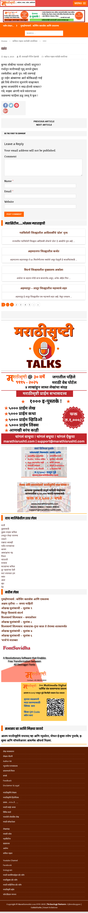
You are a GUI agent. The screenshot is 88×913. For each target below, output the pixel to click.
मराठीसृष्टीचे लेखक (9, 792)
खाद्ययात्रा (6, 843)
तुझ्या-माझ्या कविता (9, 532)
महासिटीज (7, 839)
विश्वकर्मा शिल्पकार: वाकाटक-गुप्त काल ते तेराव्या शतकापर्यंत (34, 626)
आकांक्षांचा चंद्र (7, 552)
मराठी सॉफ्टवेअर (9, 822)
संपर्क (5, 776)
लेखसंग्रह (6, 829)
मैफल (3, 556)
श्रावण (3, 549)
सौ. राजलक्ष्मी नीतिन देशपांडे (29, 57)
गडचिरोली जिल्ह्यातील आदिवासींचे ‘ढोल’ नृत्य (44, 232)
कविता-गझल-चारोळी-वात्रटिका (56, 57)
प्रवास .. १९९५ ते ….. (10, 802)
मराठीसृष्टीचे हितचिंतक (11, 797)
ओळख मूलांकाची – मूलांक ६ (16, 635)
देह (2, 586)
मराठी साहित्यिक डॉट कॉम (12, 885)
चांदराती (4, 559)
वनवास (4, 562)
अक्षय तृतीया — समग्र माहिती (17, 603)
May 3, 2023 (9, 57)
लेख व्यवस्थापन (8, 751)
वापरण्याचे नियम (9, 771)
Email (8, 191)
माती (3, 525)
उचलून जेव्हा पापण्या (9, 535)
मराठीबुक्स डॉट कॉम (10, 880)
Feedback (7, 780)
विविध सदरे (7, 812)
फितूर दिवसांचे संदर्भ (12, 612)
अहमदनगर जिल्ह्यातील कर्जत (43, 251)
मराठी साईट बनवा (9, 807)
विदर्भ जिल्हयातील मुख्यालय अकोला (43, 269)
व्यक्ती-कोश (7, 834)
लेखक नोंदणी (8, 756)
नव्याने (3, 539)
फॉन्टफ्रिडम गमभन (9, 894)
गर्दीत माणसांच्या (7, 545)
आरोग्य (5, 848)
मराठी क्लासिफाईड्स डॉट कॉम (13, 875)
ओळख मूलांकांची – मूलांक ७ (16, 631)
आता (3, 580)
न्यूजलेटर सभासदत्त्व (10, 766)
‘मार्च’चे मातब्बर (9, 640)
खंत (2, 583)
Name (8, 181)
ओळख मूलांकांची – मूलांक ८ (16, 622)
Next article (44, 124)
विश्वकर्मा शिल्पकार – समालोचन (18, 617)
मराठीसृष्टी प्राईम (8, 889)
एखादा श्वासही (7, 542)
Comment (10, 156)
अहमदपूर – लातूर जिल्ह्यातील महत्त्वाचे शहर (43, 288)
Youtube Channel (10, 860)
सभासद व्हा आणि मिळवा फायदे (24, 728)
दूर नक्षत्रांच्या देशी (8, 569)
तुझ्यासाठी (5, 528)
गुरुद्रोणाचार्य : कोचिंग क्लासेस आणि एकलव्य (25, 599)
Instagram (7, 870)
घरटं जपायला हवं (8, 573)
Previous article (44, 121)
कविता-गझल (7, 853)
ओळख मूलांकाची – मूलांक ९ (16, 608)
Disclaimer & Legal (11, 785)
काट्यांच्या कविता (8, 566)
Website (9, 201)
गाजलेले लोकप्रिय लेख (11, 817)
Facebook (7, 865)
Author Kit (7, 761)
